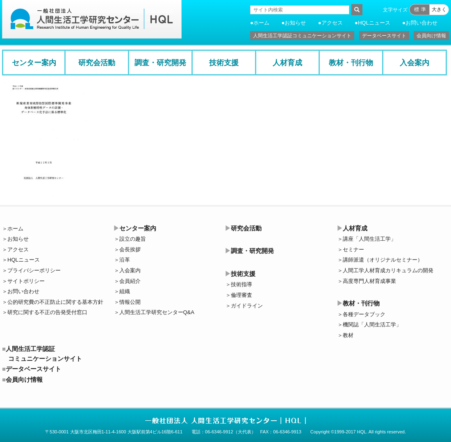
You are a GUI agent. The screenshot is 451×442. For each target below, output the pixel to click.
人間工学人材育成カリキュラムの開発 (388, 270)
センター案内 (34, 63)
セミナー (353, 249)
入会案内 (414, 63)
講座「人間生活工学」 (369, 239)
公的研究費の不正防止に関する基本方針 (55, 302)
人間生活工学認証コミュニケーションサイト (302, 36)
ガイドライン (247, 306)
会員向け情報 (431, 36)
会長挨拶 (130, 249)
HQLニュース (374, 23)
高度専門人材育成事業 (369, 281)
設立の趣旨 (132, 239)
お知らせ (295, 23)
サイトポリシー (26, 281)
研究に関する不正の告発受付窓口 (47, 312)
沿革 (124, 260)
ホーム (261, 23)
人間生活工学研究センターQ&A (156, 312)
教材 (348, 335)
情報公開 (130, 302)
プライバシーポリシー (34, 270)
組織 (124, 291)
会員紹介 (130, 281)
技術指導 (241, 284)
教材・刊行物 (351, 63)
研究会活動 (96, 63)
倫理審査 (241, 295)
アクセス (332, 23)
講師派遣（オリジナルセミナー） (383, 260)
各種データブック (364, 314)
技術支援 (224, 63)
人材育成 (287, 63)
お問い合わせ (421, 23)
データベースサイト (384, 36)
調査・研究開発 (160, 63)
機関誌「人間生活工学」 (372, 324)
